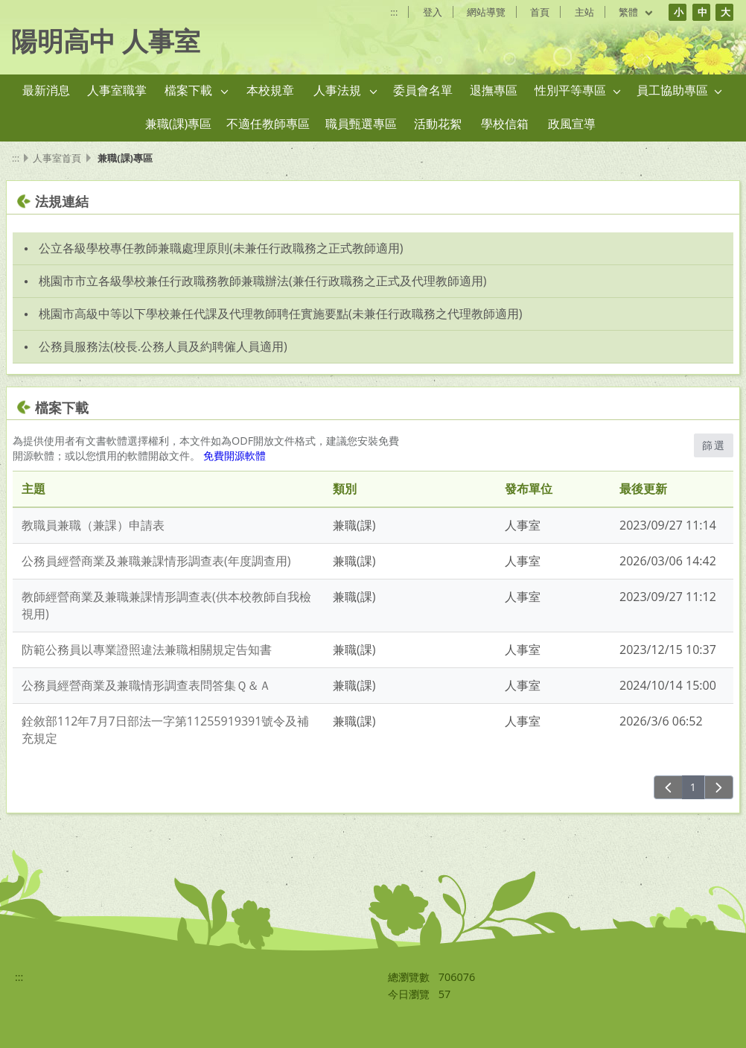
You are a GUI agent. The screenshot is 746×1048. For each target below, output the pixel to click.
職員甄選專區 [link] (361, 123)
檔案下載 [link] (188, 90)
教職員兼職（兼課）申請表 (93, 525)
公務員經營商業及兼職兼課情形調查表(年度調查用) (156, 561)
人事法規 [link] (337, 90)
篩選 (713, 445)
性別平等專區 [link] (570, 90)
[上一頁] (668, 787)
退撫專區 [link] (493, 90)
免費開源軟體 (234, 455)
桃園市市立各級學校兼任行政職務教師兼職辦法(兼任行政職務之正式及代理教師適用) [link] (262, 281)
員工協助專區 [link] (672, 90)
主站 (584, 12)
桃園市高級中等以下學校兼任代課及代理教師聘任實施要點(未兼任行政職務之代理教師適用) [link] (280, 313)
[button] (224, 91)
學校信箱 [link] (505, 123)
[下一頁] (718, 787)
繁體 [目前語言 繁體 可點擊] (636, 12)
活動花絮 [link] (438, 123)
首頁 (539, 12)
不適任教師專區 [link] (268, 123)
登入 (432, 12)
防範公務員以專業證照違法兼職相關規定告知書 (147, 649)
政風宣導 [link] (572, 123)
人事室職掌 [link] (117, 90)
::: (394, 12)
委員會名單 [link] (423, 90)
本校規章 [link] (270, 90)
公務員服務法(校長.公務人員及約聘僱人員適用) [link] (163, 346)
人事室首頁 (57, 158)
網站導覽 (486, 12)
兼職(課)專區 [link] (178, 123)
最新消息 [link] (46, 90)
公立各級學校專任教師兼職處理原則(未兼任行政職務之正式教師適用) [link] (221, 248)
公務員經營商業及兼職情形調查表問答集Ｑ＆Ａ (146, 685)
